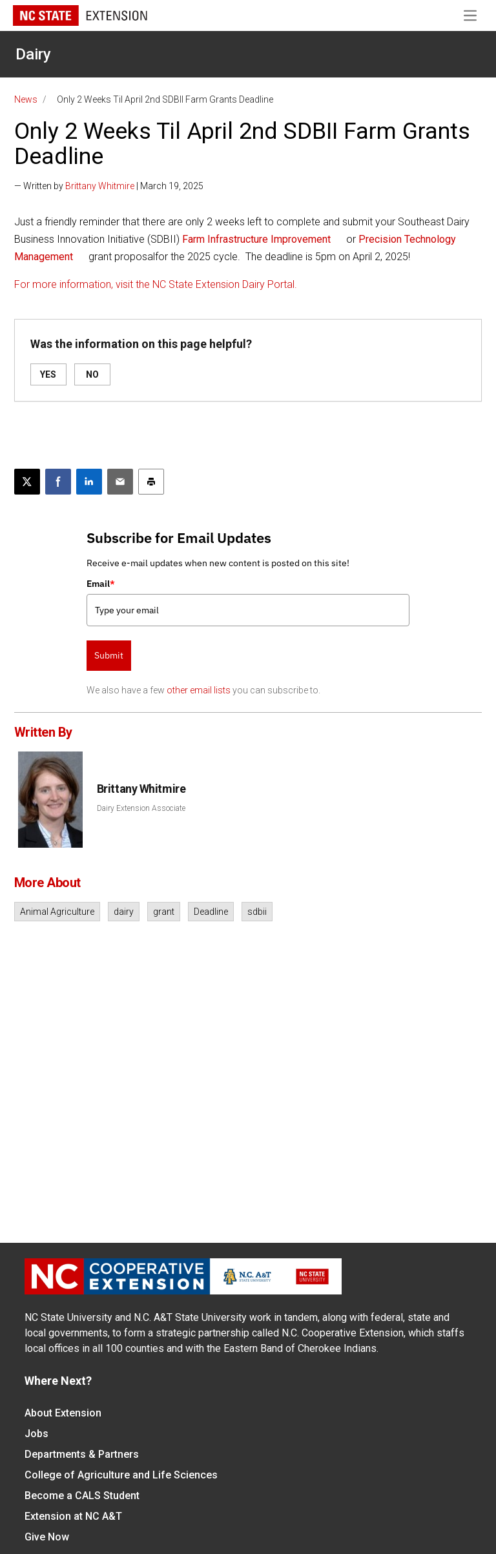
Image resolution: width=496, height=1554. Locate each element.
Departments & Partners (82, 1454)
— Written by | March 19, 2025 (108, 186)
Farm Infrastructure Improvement (257, 239)
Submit (108, 655)
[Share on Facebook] (58, 482)
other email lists (199, 690)
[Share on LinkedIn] (89, 482)
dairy (124, 911)
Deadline (211, 911)
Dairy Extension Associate (141, 808)
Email (101, 583)
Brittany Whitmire (99, 186)
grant (163, 911)
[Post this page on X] (27, 482)
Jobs (36, 1433)
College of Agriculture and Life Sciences (121, 1475)
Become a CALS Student (82, 1495)
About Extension (63, 1413)
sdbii (257, 911)
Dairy (33, 54)
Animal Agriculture (57, 911)
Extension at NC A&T (73, 1516)
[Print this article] (151, 482)
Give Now (47, 1537)
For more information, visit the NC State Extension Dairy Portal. (155, 284)
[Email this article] (120, 482)
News (25, 99)
